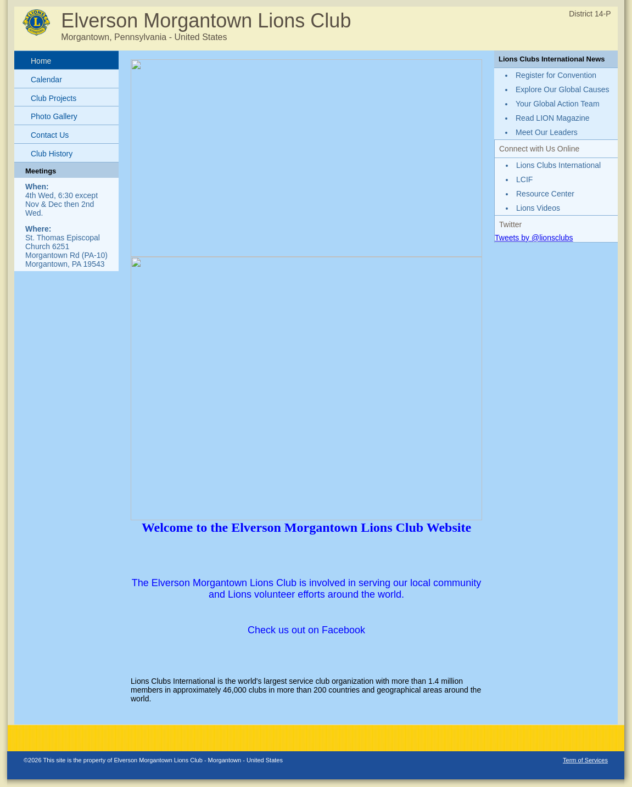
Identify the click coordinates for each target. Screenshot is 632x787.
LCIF (524, 179)
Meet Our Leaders (547, 132)
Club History (51, 153)
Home (41, 61)
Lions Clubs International (558, 165)
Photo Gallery (54, 116)
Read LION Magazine (553, 118)
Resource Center (545, 193)
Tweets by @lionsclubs (534, 237)
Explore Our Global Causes (562, 89)
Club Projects (53, 98)
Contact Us (50, 135)
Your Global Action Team (558, 103)
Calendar (46, 79)
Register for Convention (556, 75)
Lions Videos (538, 208)
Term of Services (585, 760)
